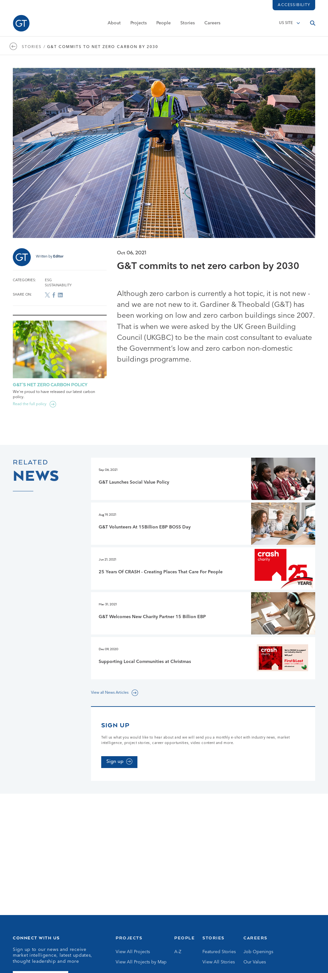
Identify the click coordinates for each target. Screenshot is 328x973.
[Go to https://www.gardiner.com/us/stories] (15, 47)
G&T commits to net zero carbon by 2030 (103, 47)
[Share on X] (47, 295)
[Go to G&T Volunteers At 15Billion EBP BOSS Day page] (203, 524)
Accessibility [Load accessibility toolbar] (294, 5)
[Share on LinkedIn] (60, 295)
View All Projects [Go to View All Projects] (133, 952)
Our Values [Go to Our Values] (254, 962)
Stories (187, 24)
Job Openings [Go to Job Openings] (258, 952)
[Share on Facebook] (53, 295)
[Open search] (312, 25)
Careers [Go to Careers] (255, 938)
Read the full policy (29, 404)
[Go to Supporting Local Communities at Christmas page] (203, 658)
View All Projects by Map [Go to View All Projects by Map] (141, 962)
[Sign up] (119, 762)
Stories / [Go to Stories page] (33, 47)
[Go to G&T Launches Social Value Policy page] (203, 479)
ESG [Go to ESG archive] (48, 280)
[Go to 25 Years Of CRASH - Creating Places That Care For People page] (203, 568)
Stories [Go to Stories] (213, 938)
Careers (212, 24)
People (163, 24)
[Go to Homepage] (21, 24)
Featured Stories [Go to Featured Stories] (219, 952)
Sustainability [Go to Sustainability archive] (58, 285)
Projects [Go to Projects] (129, 938)
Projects (138, 24)
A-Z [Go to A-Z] (177, 952)
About (114, 24)
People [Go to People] (184, 938)
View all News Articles (109, 693)
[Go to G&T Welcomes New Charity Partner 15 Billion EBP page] (203, 613)
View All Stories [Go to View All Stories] (218, 962)
